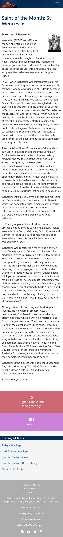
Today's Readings (11, 445)
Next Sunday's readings (15, 451)
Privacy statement (31, 519)
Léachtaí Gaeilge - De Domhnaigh (20, 463)
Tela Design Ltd (37, 525)
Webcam (31, 422)
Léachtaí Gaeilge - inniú (15, 457)
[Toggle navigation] (57, 4)
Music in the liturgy (12, 469)
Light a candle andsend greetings (31, 402)
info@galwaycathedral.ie (31, 513)
